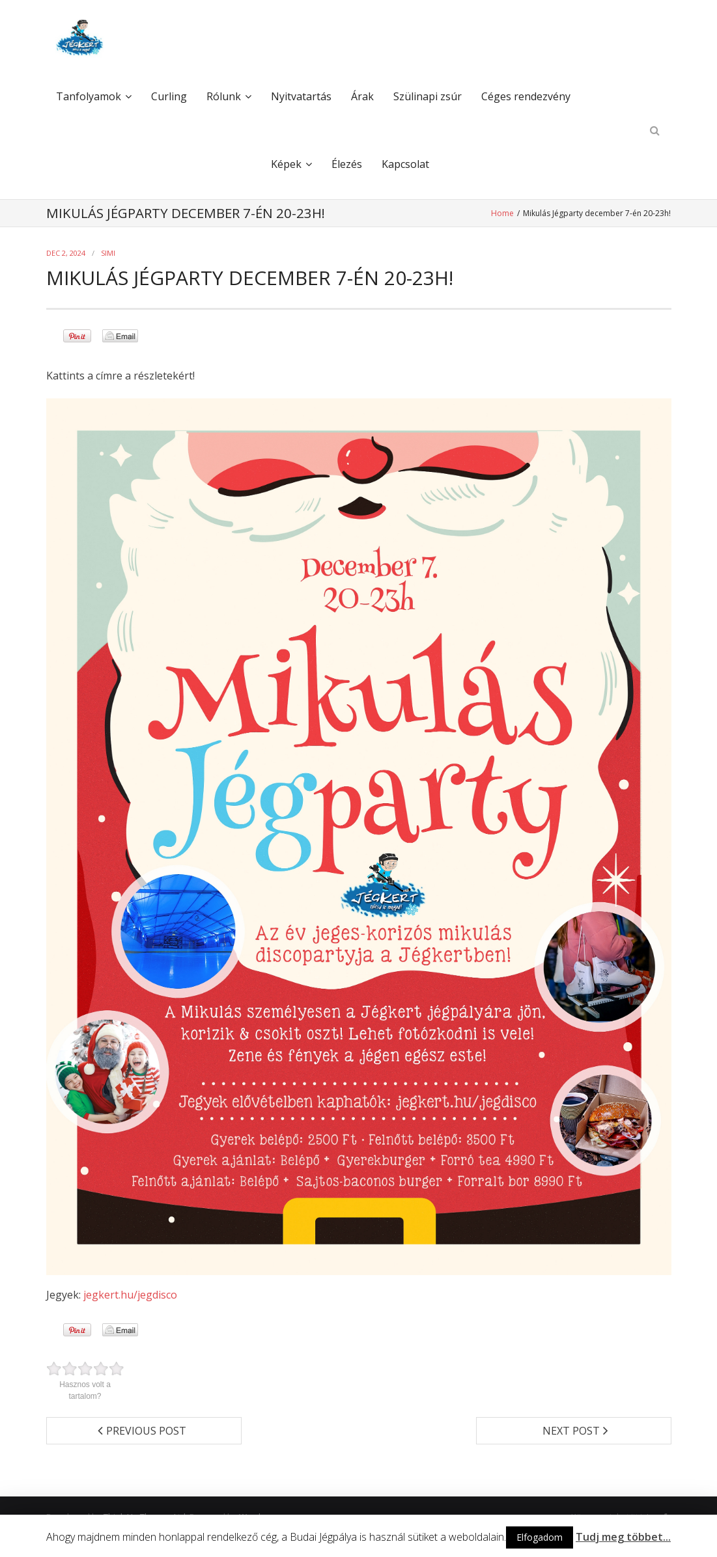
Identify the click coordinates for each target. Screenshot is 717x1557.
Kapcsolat (405, 165)
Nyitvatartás (301, 97)
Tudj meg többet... (623, 1537)
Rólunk (223, 97)
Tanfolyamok (88, 97)
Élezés (346, 165)
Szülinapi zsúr (427, 97)
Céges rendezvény (525, 97)
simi (108, 253)
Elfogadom (539, 1537)
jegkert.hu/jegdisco (130, 1295)
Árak (362, 97)
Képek (286, 165)
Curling (169, 97)
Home (504, 213)
